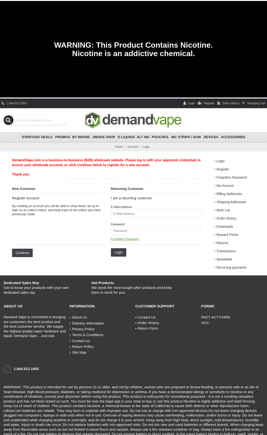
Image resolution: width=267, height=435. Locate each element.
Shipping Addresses (231, 202)
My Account (225, 186)
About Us (78, 317)
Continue (22, 253)
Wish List (223, 210)
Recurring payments (231, 267)
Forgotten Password (231, 177)
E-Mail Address (121, 207)
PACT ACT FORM (215, 317)
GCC (205, 323)
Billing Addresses (229, 194)
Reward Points (227, 235)
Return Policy (82, 346)
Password (118, 224)
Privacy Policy (82, 329)
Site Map (78, 352)
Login (220, 161)
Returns (222, 243)
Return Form (146, 328)
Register (222, 169)
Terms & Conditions (86, 335)
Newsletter (224, 259)
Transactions (226, 251)
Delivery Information (87, 323)
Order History (226, 218)
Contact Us (80, 341)
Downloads (224, 226)
